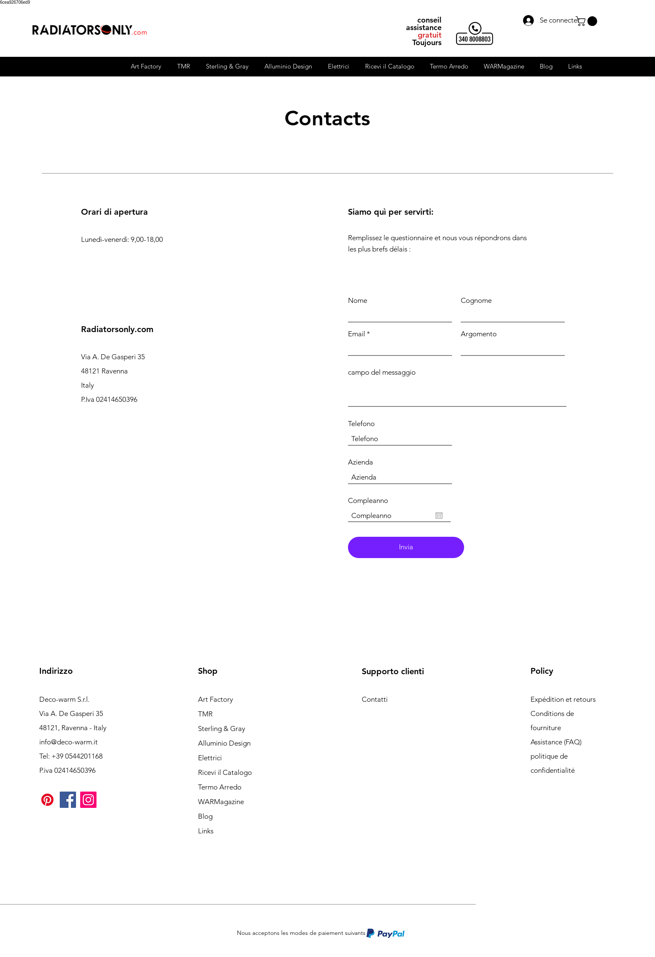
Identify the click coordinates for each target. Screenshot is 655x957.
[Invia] (406, 547)
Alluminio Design (224, 743)
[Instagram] (88, 800)
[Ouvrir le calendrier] (439, 515)
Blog (205, 816)
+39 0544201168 (77, 756)
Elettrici (210, 758)
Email (356, 334)
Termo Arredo (219, 787)
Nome (357, 300)
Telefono (361, 423)
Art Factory (215, 699)
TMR (205, 714)
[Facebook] (68, 800)
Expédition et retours (563, 699)
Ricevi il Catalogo (225, 772)
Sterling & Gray (221, 728)
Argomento (479, 334)
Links (205, 831)
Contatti (375, 699)
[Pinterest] (47, 800)
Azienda (360, 462)
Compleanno (368, 500)
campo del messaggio (382, 372)
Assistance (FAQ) (556, 742)
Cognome (476, 300)
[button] (587, 21)
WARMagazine (221, 801)
